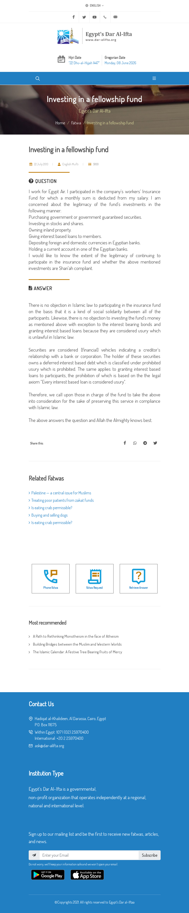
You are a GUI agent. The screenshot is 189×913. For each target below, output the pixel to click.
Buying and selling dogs (48, 515)
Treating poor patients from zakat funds (61, 500)
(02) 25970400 (76, 732)
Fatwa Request (94, 588)
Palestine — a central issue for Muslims (60, 492)
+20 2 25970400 (70, 738)
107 (59, 732)
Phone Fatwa (50, 588)
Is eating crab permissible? (50, 507)
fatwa (76, 122)
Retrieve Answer (138, 588)
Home (60, 122)
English (94, 5)
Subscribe (149, 855)
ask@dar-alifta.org (49, 745)
